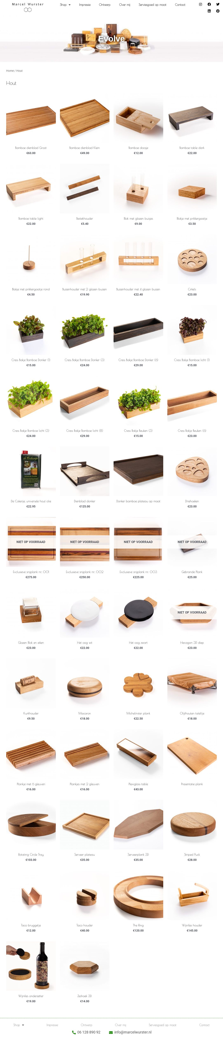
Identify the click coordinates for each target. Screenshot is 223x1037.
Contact (180, 4)
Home (10, 70)
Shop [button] (65, 4)
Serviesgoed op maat (152, 4)
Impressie (84, 4)
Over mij (124, 4)
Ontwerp (104, 4)
